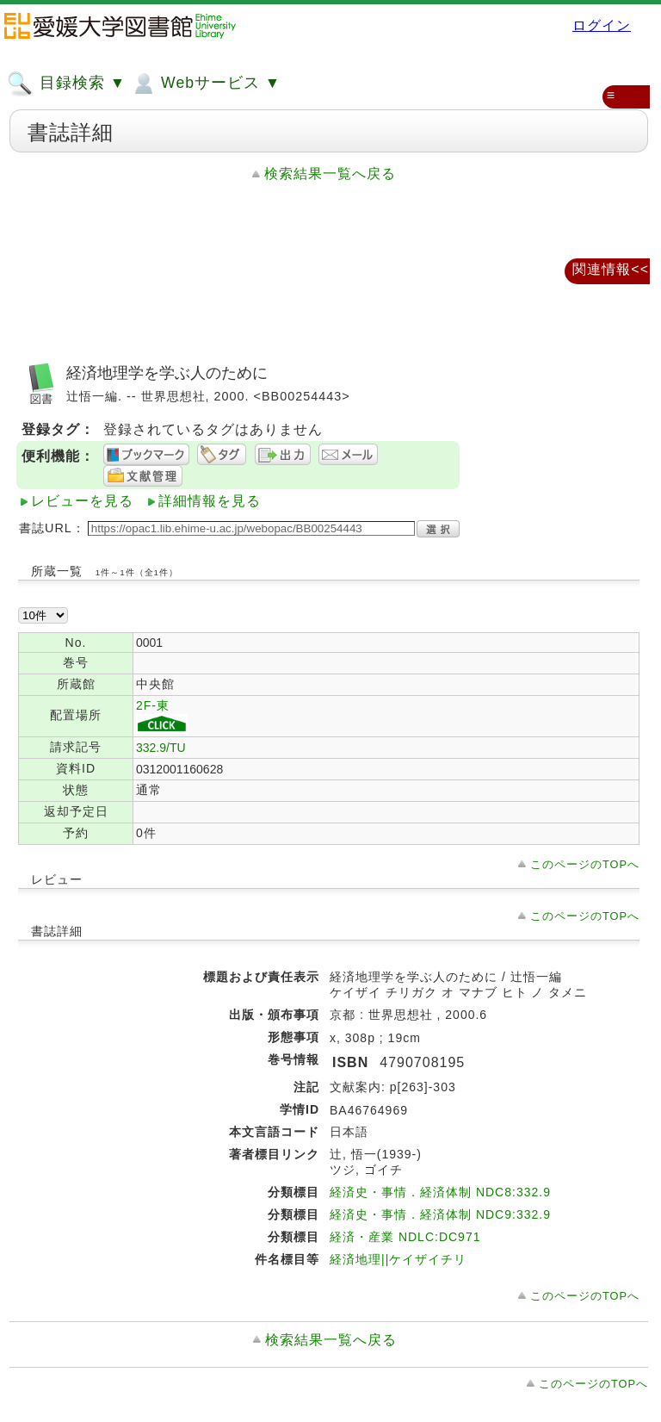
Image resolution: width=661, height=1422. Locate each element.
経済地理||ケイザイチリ (398, 1259)
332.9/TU (161, 747)
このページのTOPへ (584, 864)
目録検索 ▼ (66, 83)
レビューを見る (82, 501)
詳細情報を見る (209, 501)
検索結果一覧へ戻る (330, 173)
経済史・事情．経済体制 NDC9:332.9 (440, 1214)
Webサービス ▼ (205, 83)
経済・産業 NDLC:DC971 (405, 1237)
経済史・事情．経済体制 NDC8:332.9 (440, 1192)
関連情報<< (610, 269)
